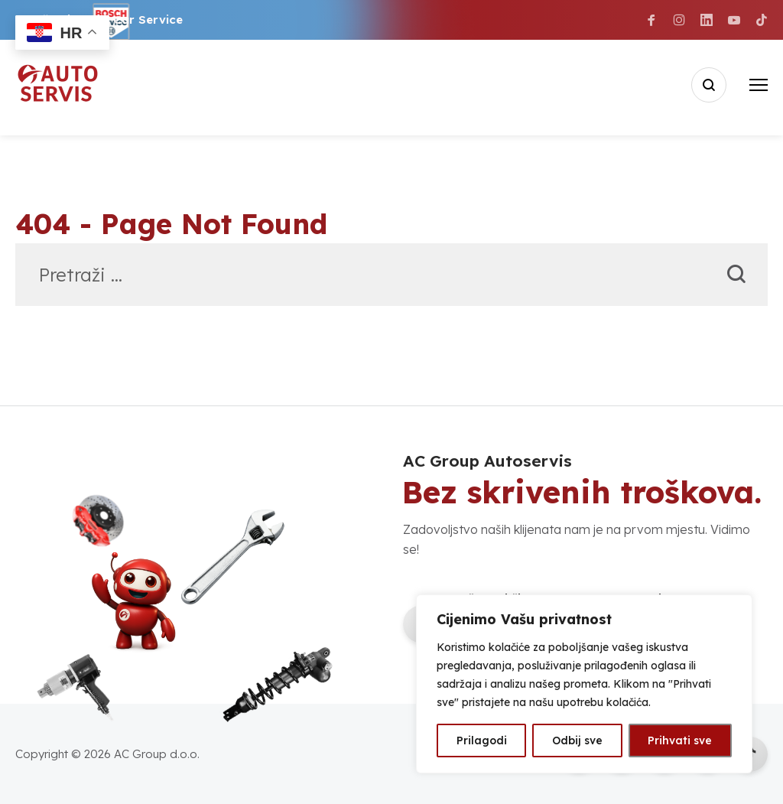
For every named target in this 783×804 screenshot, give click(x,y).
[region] (584, 683)
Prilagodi (481, 740)
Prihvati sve (680, 740)
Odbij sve (577, 740)
